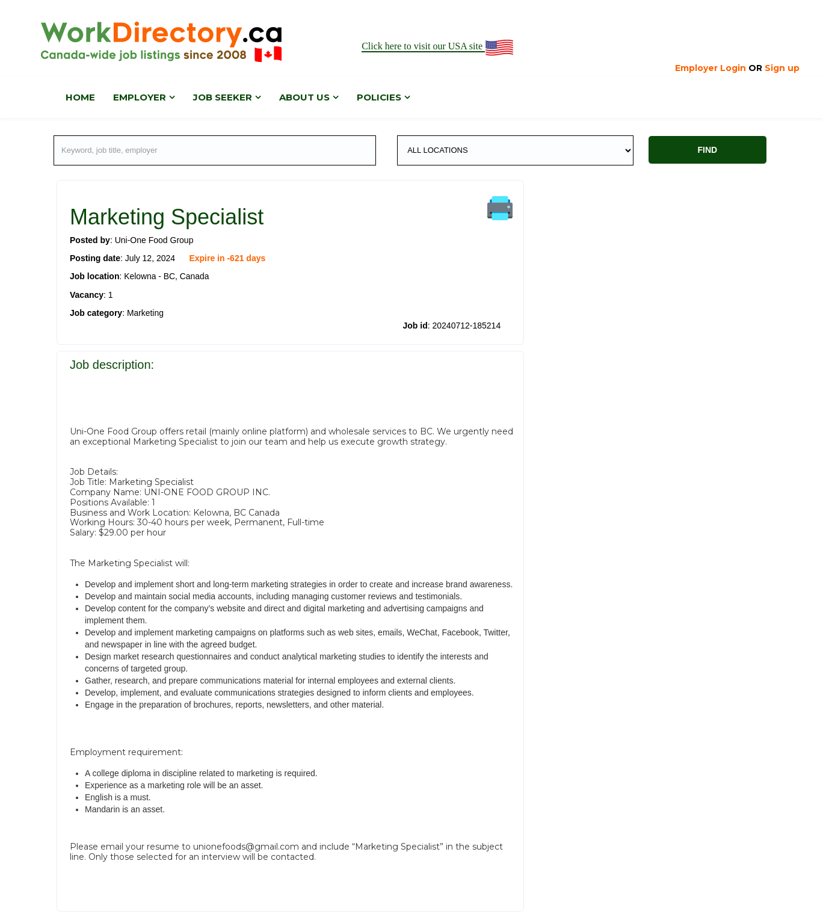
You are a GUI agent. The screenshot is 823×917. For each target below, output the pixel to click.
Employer (139, 97)
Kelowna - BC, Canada (166, 276)
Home (80, 97)
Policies (379, 97)
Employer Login (710, 68)
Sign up (782, 68)
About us (304, 97)
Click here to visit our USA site (438, 46)
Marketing (145, 312)
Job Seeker (222, 97)
